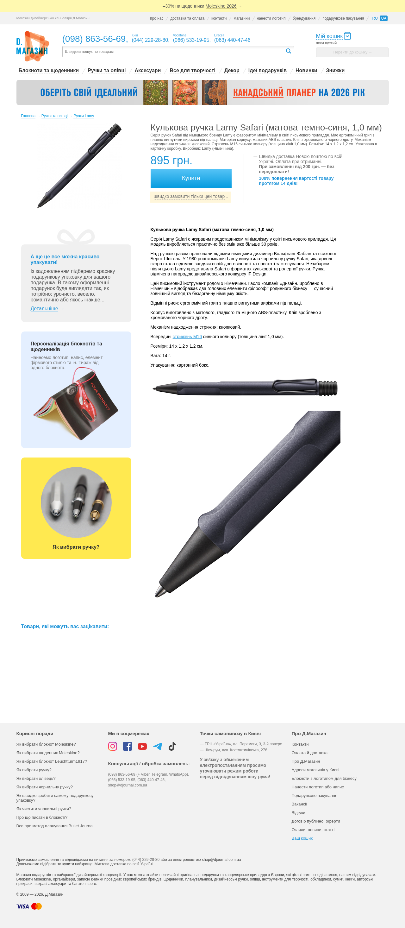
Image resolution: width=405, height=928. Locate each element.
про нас (156, 18)
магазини (242, 18)
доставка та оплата (187, 18)
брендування (304, 18)
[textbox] (173, 52)
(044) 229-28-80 (145, 859)
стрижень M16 (187, 336)
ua (383, 18)
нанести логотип (271, 18)
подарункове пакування (343, 18)
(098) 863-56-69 (94, 39)
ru (374, 18)
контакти (219, 18)
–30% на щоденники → (202, 6)
